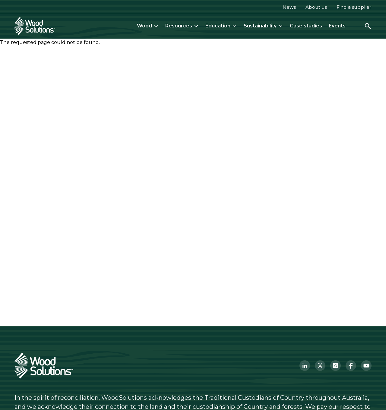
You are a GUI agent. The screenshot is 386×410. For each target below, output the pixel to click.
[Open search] (368, 26)
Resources (182, 26)
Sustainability (263, 26)
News (289, 7)
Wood (148, 26)
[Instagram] (335, 365)
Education (221, 26)
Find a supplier (354, 7)
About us (316, 7)
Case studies (306, 26)
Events (337, 26)
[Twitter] (320, 365)
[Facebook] (351, 365)
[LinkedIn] (304, 365)
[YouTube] (366, 365)
